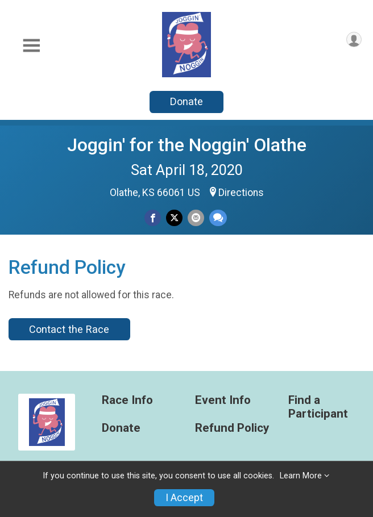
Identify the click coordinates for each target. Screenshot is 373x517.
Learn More (301, 476)
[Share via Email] (196, 218)
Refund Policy (232, 428)
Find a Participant (318, 407)
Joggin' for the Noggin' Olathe (186, 145)
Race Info (127, 400)
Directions (241, 192)
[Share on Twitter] (174, 218)
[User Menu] (354, 39)
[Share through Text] (218, 218)
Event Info (223, 400)
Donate (186, 101)
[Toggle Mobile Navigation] (31, 45)
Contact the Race (69, 329)
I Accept (184, 497)
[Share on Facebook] (152, 218)
